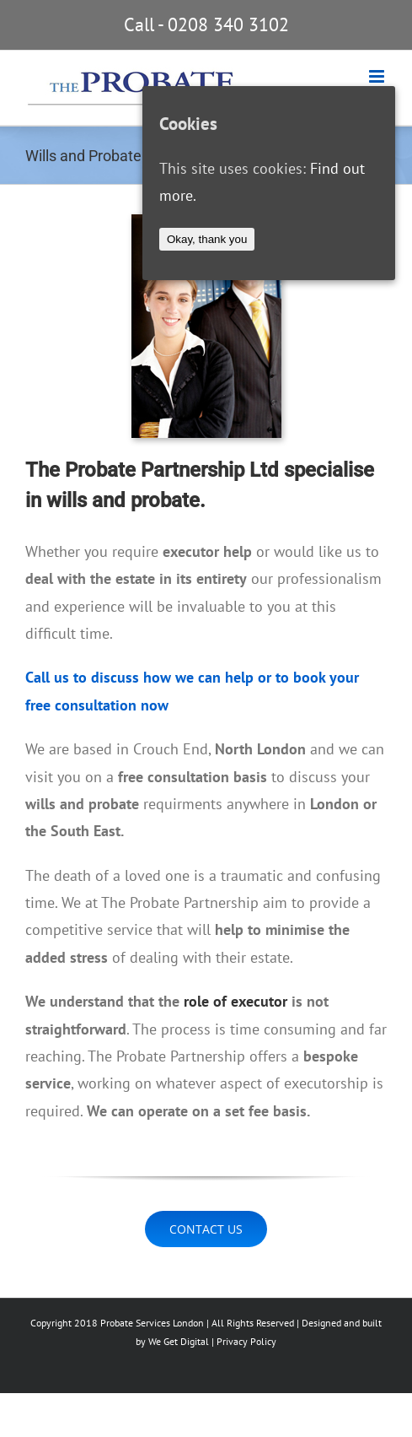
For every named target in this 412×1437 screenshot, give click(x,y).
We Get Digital (178, 1341)
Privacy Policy (246, 1341)
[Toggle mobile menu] (378, 76)
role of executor (235, 1001)
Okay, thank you (207, 239)
